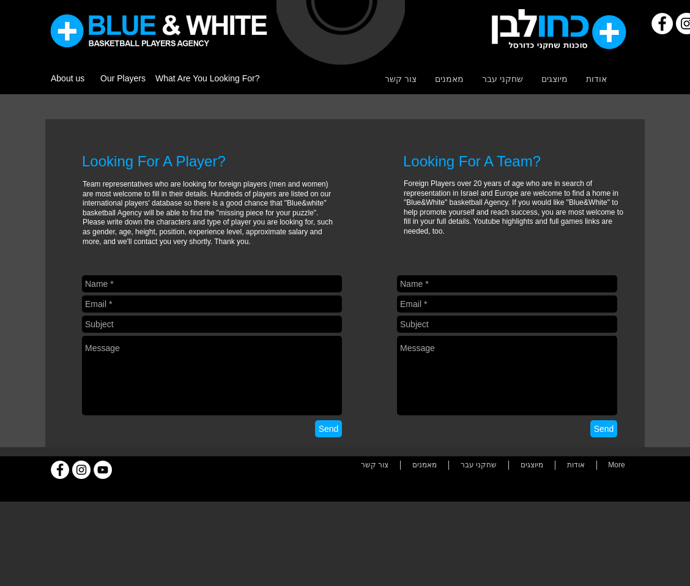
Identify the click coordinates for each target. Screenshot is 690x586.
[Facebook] (662, 23)
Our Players (123, 78)
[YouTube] (103, 470)
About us (67, 78)
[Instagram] (81, 470)
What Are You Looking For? (207, 78)
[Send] (328, 428)
